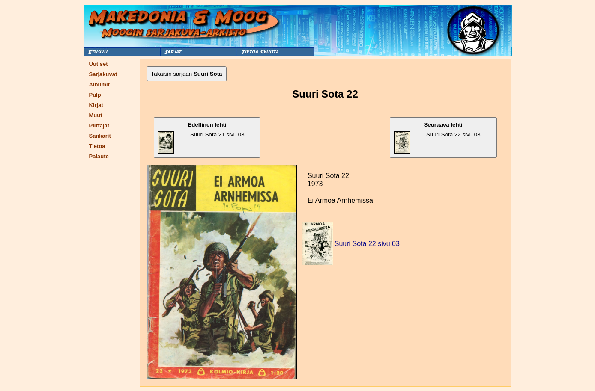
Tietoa (97, 146)
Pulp (95, 95)
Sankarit (100, 136)
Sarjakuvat (103, 74)
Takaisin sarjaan (186, 74)
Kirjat (96, 105)
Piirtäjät (99, 125)
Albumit (99, 84)
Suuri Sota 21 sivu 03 (201, 137)
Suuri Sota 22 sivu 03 (437, 137)
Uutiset (98, 64)
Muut (95, 115)
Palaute (99, 156)
